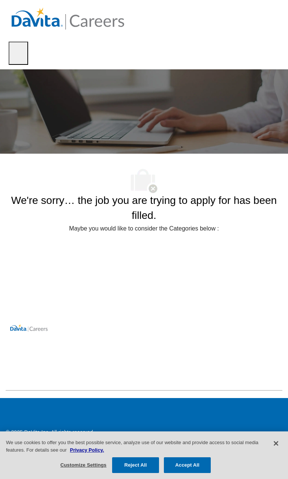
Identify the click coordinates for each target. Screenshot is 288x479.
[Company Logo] (68, 18)
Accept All (187, 465)
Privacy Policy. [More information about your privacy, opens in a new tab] (87, 450)
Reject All (135, 465)
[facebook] (15, 374)
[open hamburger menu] (18, 53)
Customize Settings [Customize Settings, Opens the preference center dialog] (83, 465)
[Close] (276, 443)
